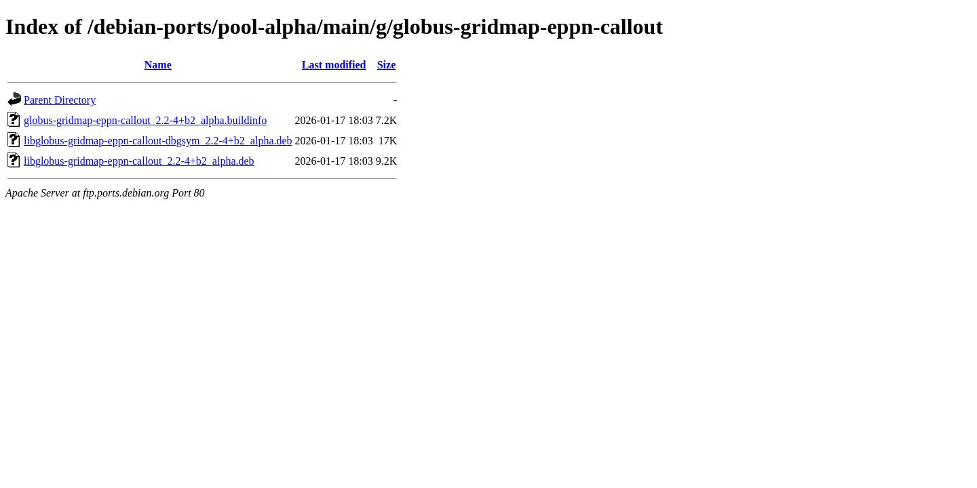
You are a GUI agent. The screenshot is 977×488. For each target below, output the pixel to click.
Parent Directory (60, 100)
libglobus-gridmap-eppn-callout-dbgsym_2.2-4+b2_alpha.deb (158, 140)
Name (158, 64)
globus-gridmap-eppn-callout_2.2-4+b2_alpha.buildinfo (145, 120)
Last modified (334, 64)
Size (386, 64)
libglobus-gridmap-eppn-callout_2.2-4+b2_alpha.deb (139, 161)
